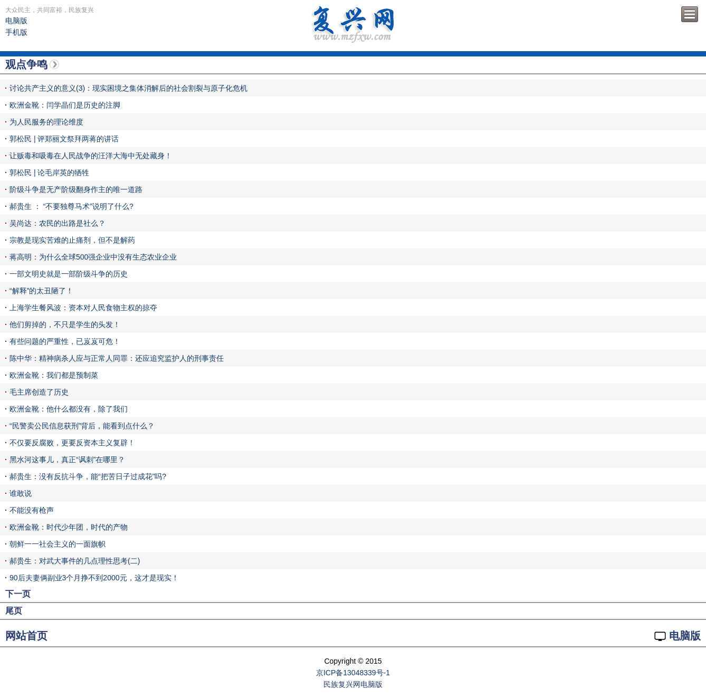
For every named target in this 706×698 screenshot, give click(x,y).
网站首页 (26, 636)
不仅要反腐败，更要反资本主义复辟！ (72, 442)
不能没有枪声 (31, 510)
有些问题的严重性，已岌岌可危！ (64, 341)
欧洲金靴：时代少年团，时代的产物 (68, 527)
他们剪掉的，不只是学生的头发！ (64, 324)
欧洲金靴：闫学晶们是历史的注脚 (64, 105)
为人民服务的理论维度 (46, 122)
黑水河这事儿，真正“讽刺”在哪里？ (67, 459)
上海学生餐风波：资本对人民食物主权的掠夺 (83, 307)
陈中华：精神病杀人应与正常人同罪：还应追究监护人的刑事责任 (116, 358)
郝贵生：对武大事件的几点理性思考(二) (74, 561)
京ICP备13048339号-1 (353, 672)
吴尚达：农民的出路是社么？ (57, 223)
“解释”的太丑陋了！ (41, 290)
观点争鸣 (26, 64)
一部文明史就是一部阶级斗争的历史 (68, 274)
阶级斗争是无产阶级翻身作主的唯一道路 (75, 189)
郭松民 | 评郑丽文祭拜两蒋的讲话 (64, 139)
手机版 (16, 32)
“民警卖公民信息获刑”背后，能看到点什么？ (82, 426)
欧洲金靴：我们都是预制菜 (53, 375)
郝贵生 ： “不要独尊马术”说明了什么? (71, 206)
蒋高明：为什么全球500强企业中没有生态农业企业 (93, 257)
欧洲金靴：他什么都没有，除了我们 (68, 409)
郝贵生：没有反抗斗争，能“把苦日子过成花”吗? (87, 476)
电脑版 (16, 20)
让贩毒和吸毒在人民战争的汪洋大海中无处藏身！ (90, 155)
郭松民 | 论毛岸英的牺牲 (49, 172)
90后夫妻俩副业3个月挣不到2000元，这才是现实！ (94, 577)
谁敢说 (20, 493)
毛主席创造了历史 (39, 392)
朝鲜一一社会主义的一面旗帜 (57, 544)
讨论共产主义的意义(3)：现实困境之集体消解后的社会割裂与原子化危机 (128, 88)
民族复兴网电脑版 (353, 684)
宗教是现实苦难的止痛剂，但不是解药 (72, 240)
